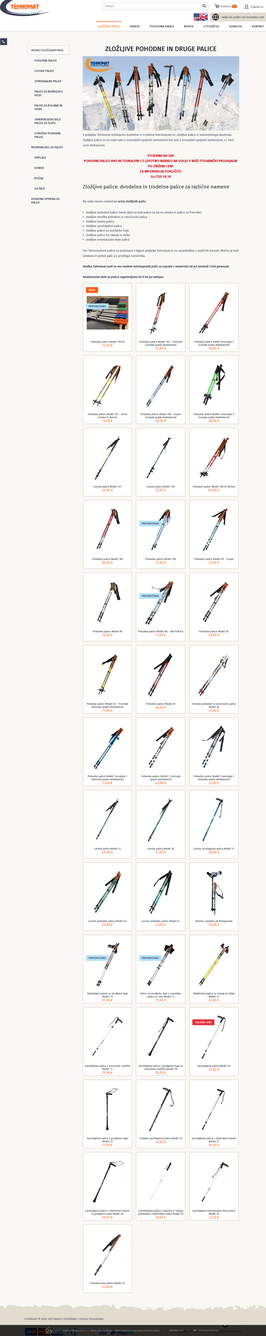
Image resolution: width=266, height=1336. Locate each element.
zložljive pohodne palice (102, 212)
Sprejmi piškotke (208, 1332)
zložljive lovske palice (100, 221)
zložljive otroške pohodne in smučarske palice (116, 217)
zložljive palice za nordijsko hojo (107, 230)
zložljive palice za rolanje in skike (108, 235)
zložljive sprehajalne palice (104, 226)
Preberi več (176, 1332)
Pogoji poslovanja (91, 1319)
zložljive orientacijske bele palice (108, 239)
